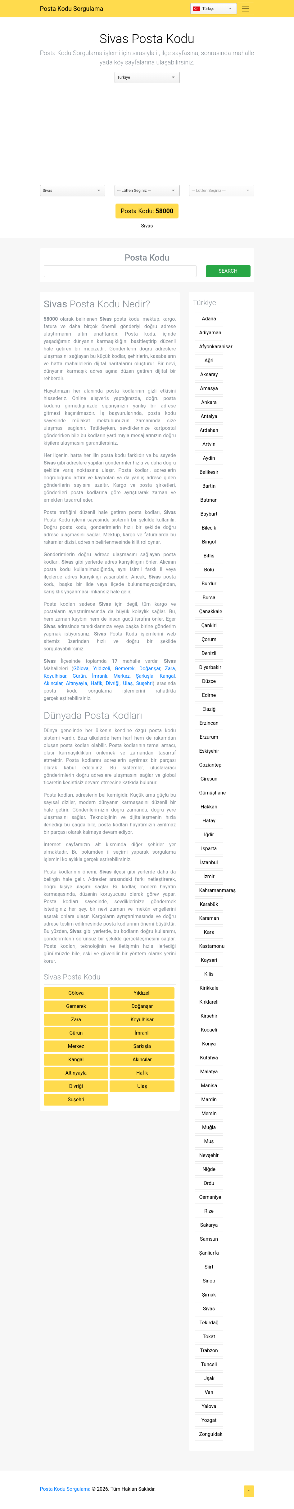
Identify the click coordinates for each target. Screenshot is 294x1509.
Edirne (209, 695)
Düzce (209, 681)
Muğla (209, 1127)
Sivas (147, 226)
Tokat (209, 1337)
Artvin (208, 444)
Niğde (208, 1169)
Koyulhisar (55, 676)
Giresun (209, 779)
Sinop (209, 1281)
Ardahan (209, 430)
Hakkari (209, 807)
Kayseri (209, 960)
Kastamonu (211, 946)
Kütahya (209, 1058)
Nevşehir (209, 1155)
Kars (209, 932)
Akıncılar (53, 683)
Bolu (209, 570)
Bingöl (209, 542)
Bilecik (209, 528)
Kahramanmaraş (211, 890)
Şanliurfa (209, 1253)
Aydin (209, 458)
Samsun (209, 1239)
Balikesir (209, 472)
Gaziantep (210, 765)
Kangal (167, 676)
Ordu (209, 1183)
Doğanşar (150, 668)
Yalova (209, 1406)
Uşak (208, 1378)
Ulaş (128, 683)
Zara (170, 668)
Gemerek (125, 668)
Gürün (79, 676)
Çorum (208, 639)
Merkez (121, 676)
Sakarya (209, 1225)
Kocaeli (209, 1030)
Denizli (208, 653)
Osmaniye (210, 1197)
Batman (208, 500)
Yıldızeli (101, 668)
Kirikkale (209, 988)
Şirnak (209, 1295)
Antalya (209, 416)
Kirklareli (209, 1002)
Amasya (209, 388)
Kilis (209, 974)
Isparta (209, 848)
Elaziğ (209, 709)
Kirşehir (209, 1016)
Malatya (209, 1072)
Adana (209, 319)
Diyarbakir (210, 667)
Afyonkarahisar (211, 347)
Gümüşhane (211, 793)
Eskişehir (209, 751)
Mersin (209, 1113)
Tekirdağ (208, 1323)
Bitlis (208, 556)
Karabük (209, 904)
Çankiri (208, 625)
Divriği (113, 683)
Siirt (209, 1267)
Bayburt (209, 514)
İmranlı (99, 676)
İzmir (209, 876)
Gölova (80, 668)
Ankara (209, 402)
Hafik (96, 683)
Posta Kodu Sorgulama (71, 8)
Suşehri (144, 683)
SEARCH (228, 271)
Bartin (208, 486)
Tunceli (209, 1364)
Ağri (209, 360)
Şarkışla (145, 676)
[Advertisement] (147, 131)
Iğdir (209, 835)
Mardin (209, 1099)
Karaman (209, 918)
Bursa (208, 598)
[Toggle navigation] (245, 8)
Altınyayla (76, 683)
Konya (209, 1044)
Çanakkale (210, 611)
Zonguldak (211, 1434)
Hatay (208, 821)
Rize (209, 1211)
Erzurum (209, 737)
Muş (209, 1141)
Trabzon (209, 1350)
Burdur (208, 584)
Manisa (209, 1086)
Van (209, 1392)
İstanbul (209, 862)
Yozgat (209, 1420)
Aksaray (209, 374)
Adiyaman (210, 333)
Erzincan (209, 723)
